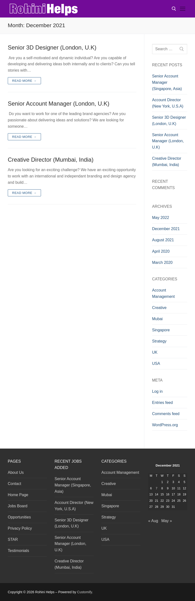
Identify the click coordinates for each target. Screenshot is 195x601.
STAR (13, 539)
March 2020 (162, 262)
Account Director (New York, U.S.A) (167, 103)
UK (154, 352)
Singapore (161, 330)
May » (166, 521)
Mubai (157, 319)
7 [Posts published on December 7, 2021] (156, 488)
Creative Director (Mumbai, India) (50, 159)
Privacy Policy (20, 528)
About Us (16, 472)
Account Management (163, 293)
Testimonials (18, 551)
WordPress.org (165, 425)
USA (156, 363)
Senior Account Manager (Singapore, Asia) (167, 82)
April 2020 (161, 251)
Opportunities (19, 517)
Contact (14, 484)
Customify (84, 592)
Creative (159, 308)
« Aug (153, 521)
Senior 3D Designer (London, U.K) (52, 47)
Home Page (18, 495)
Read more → (24, 81)
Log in (157, 391)
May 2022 (160, 218)
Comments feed (165, 414)
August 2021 (163, 240)
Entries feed (162, 403)
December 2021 (166, 229)
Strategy (159, 341)
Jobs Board (17, 506)
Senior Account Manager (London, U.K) (58, 103)
